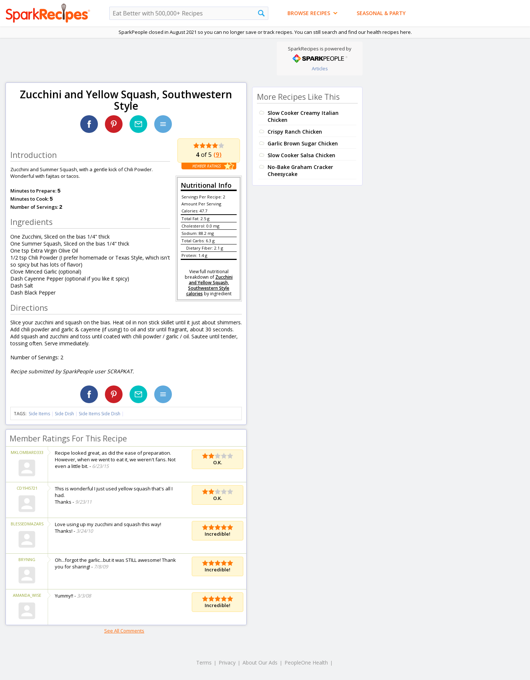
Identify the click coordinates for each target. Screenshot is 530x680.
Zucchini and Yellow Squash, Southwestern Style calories (209, 285)
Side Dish (64, 414)
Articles (320, 68)
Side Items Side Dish (99, 414)
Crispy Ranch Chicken (295, 131)
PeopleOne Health (306, 662)
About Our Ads (260, 662)
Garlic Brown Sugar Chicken (303, 143)
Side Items (39, 414)
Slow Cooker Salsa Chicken (301, 155)
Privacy (227, 662)
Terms (204, 662)
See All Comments (124, 630)
